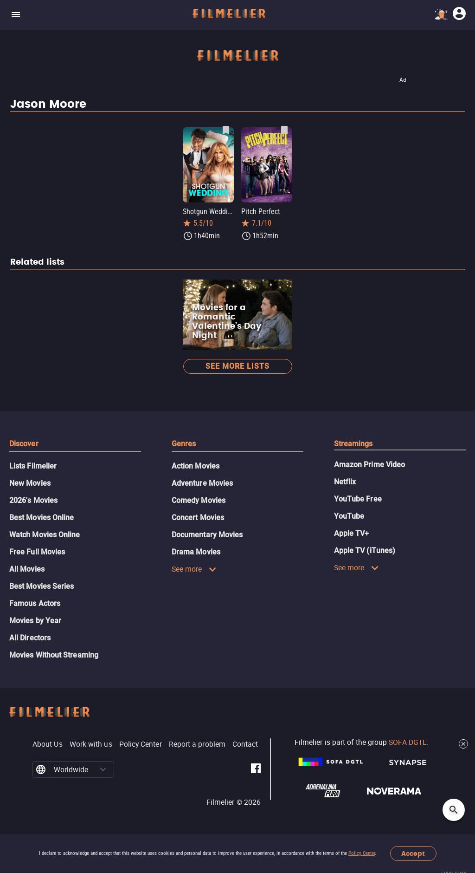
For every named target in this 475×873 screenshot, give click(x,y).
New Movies (30, 483)
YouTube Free (358, 499)
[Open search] (454, 810)
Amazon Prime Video (369, 464)
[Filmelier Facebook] (256, 769)
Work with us (91, 744)
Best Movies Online (41, 517)
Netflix (345, 481)
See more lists (237, 366)
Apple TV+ (351, 533)
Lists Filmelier (33, 466)
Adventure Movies (202, 483)
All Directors (30, 637)
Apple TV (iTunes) (364, 550)
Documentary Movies (207, 534)
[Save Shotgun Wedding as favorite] (225, 130)
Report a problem (197, 744)
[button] (103, 769)
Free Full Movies (37, 551)
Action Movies (195, 466)
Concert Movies (198, 517)
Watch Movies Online (44, 534)
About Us (47, 744)
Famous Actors (34, 603)
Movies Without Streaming (53, 655)
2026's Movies (33, 500)
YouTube (349, 516)
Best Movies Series (41, 586)
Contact (245, 744)
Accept (413, 853)
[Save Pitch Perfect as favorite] (284, 130)
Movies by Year (35, 620)
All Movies (27, 569)
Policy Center (361, 853)
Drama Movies (196, 551)
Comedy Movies (198, 500)
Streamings (353, 443)
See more (194, 568)
